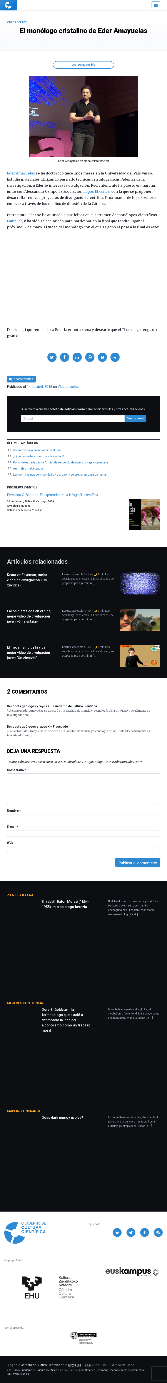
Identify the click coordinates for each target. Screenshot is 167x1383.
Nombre (13, 810)
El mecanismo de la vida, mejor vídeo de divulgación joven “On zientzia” (28, 652)
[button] (52, 357)
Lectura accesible (83, 64)
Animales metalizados (28, 468)
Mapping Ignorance (24, 1111)
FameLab (14, 221)
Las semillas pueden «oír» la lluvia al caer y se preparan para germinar (60, 474)
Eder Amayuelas (21, 173)
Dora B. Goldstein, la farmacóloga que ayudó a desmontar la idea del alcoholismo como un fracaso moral (66, 1020)
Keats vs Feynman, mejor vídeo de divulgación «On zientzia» (27, 580)
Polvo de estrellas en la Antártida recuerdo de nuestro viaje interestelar (61, 462)
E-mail (12, 826)
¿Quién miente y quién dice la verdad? (38, 456)
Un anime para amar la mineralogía (37, 450)
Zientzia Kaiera (20, 895)
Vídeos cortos (17, 22)
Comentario (16, 770)
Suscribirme (135, 418)
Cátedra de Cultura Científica (40, 1365)
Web (10, 842)
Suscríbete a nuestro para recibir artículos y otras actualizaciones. (83, 409)
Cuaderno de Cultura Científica (38, 1370)
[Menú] (156, 5)
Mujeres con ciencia (25, 1003)
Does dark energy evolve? (62, 1118)
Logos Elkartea (96, 191)
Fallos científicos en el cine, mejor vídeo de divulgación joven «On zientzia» (29, 616)
